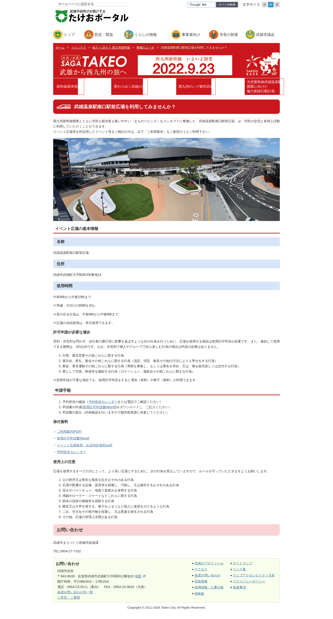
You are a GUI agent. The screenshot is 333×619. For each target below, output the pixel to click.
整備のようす (145, 47)
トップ (69, 35)
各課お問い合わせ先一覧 (75, 594)
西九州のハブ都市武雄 (194, 87)
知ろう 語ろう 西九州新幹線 (111, 47)
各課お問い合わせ (207, 577)
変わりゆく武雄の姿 (138, 87)
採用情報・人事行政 (209, 589)
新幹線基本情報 (81, 87)
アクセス (200, 571)
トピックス (78, 47)
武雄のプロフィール (209, 565)
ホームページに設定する (76, 4)
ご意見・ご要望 (68, 599)
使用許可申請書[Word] (99, 409)
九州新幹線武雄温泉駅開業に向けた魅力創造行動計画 (251, 87)
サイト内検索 (227, 4)
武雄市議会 (265, 35)
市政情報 (200, 583)
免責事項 (239, 589)
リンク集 (239, 571)
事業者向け (191, 35)
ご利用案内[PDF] (69, 433)
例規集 (199, 595)
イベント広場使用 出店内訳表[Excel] (84, 447)
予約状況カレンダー (102, 403)
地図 (140, 578)
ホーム (60, 47)
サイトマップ (242, 565)
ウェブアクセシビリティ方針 (254, 577)
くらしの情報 (146, 35)
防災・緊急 (104, 35)
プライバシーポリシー (249, 583)
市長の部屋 (228, 35)
